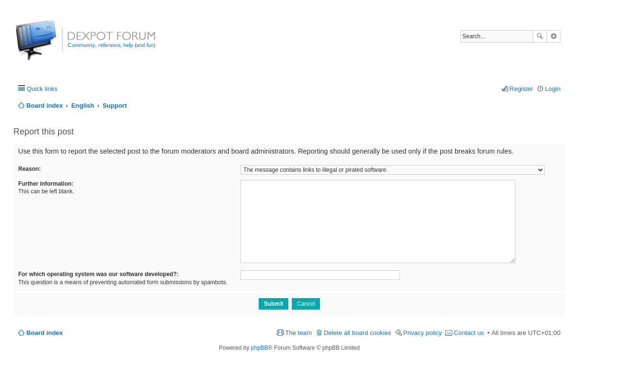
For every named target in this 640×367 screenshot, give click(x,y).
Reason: (29, 169)
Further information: (45, 183)
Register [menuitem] (521, 88)
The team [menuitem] (298, 332)
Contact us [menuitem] (469, 332)
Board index (44, 332)
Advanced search (553, 36)
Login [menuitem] (552, 88)
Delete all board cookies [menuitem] (357, 332)
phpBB (259, 348)
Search (540, 36)
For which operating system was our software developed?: (98, 274)
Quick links (42, 88)
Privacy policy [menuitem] (422, 332)
